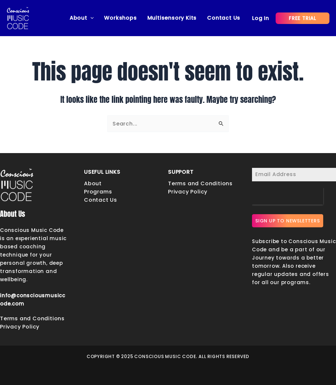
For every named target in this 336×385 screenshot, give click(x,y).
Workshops (120, 18)
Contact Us (223, 18)
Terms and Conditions (32, 318)
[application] (90, 18)
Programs (98, 191)
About (82, 18)
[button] (302, 18)
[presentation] (287, 196)
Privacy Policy (19, 326)
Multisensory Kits (172, 18)
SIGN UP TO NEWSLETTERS (287, 220)
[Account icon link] (260, 18)
